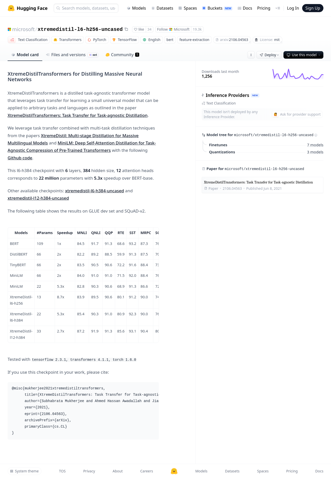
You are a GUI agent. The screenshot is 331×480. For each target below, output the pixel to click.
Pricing (263, 8)
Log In (293, 8)
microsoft (23, 29)
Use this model (304, 54)
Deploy (270, 54)
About (118, 471)
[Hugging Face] (174, 471)
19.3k (197, 29)
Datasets (162, 8)
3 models (315, 151)
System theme (24, 471)
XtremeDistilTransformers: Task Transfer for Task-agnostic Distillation (78, 115)
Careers (146, 471)
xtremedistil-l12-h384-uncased (38, 198)
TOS (62, 471)
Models (136, 8)
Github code (20, 158)
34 (150, 29)
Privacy (89, 471)
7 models (315, 144)
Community (122, 54)
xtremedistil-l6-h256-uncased (80, 29)
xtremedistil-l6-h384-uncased (94, 191)
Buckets (217, 8)
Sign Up (312, 8)
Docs (244, 8)
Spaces (187, 8)
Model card (25, 54)
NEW (255, 95)
